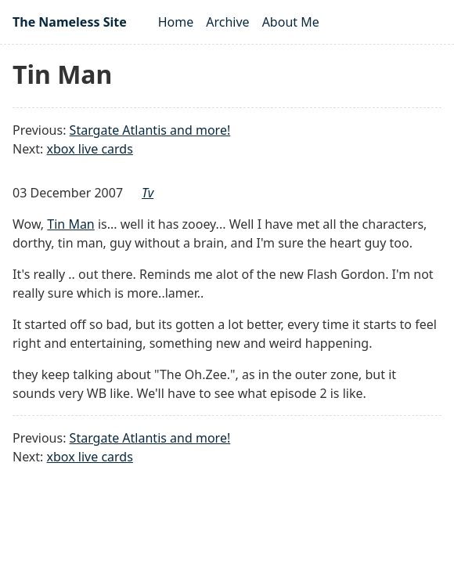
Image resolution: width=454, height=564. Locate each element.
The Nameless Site (70, 22)
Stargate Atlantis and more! (150, 130)
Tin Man (70, 224)
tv (147, 192)
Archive (227, 22)
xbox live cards (90, 148)
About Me (290, 22)
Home (176, 22)
